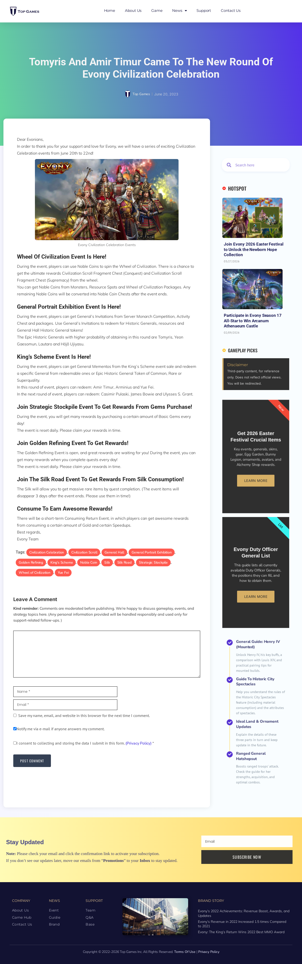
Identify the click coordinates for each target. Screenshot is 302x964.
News (179, 10)
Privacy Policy (208, 951)
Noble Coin (88, 562)
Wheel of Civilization (34, 572)
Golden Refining (31, 562)
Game (156, 10)
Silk (107, 562)
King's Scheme (61, 562)
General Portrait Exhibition (152, 552)
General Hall (114, 552)
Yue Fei (63, 572)
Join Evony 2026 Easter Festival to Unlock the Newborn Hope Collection (254, 249)
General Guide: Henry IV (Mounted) (257, 691)
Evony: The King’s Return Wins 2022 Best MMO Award (241, 932)
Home (109, 10)
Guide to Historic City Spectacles (256, 703)
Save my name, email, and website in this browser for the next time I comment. (84, 715)
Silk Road (124, 562)
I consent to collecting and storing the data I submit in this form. (83, 743)
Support (203, 10)
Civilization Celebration (46, 552)
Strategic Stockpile (153, 562)
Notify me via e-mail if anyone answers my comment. (59, 728)
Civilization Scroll (84, 552)
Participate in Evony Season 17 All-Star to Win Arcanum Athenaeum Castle (253, 320)
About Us (133, 10)
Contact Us (231, 10)
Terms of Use (185, 951)
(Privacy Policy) (138, 743)
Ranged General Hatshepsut (254, 727)
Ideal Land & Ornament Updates (256, 716)
